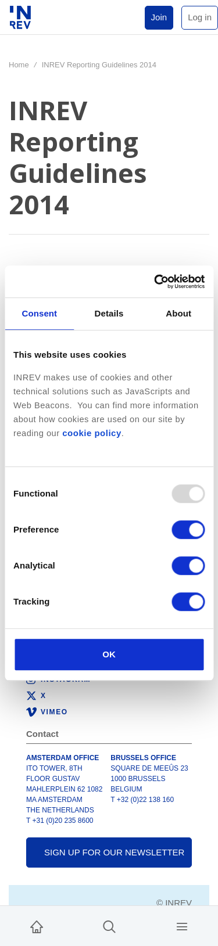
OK (109, 654)
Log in (200, 17)
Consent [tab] (39, 313)
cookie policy (91, 433)
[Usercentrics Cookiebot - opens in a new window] (155, 281)
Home (19, 64)
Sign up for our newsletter (114, 852)
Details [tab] (109, 313)
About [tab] (178, 313)
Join (159, 17)
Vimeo (54, 712)
